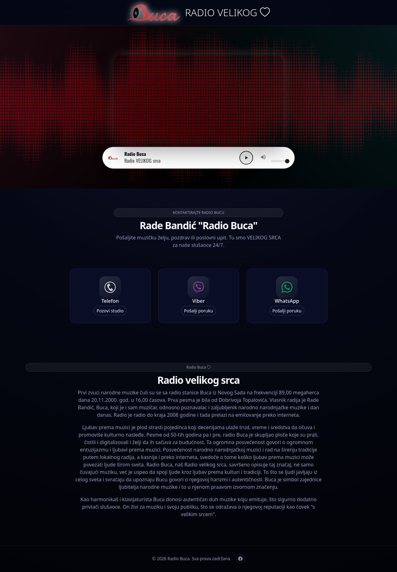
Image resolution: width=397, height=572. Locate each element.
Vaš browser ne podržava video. (198, 97)
